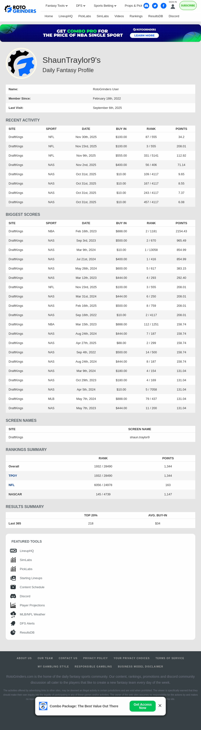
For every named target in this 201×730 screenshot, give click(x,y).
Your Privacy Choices (132, 658)
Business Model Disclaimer (140, 666)
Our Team (45, 658)
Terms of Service (169, 658)
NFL (12, 485)
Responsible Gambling (93, 666)
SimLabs (103, 16)
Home (49, 16)
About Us (24, 658)
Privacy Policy (95, 658)
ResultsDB (155, 16)
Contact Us (68, 658)
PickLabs (84, 16)
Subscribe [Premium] (188, 5)
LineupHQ (66, 16)
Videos (119, 16)
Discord (174, 16)
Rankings (136, 16)
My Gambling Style (53, 666)
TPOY (13, 475)
